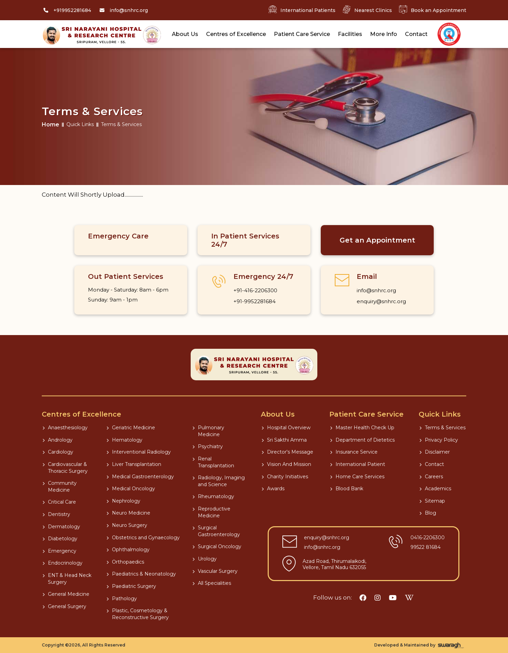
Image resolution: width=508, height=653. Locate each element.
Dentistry (56, 514)
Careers (431, 476)
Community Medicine (59, 486)
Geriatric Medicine (130, 427)
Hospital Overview (286, 427)
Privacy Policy (438, 440)
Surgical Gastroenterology (216, 531)
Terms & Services (442, 427)
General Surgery (64, 606)
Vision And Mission (286, 464)
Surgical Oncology (216, 546)
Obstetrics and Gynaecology (143, 537)
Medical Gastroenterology (140, 476)
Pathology (121, 598)
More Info (383, 34)
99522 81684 (425, 547)
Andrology (57, 440)
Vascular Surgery (215, 571)
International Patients (301, 10)
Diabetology (59, 538)
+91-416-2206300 (255, 290)
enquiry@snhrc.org (381, 301)
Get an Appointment (377, 240)
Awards (273, 488)
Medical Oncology (130, 488)
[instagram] (377, 598)
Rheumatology (213, 496)
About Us (185, 34)
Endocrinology (62, 563)
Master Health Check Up (362, 427)
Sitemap (432, 501)
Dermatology (61, 526)
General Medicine (65, 594)
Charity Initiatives (285, 476)
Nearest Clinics (367, 10)
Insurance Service (354, 452)
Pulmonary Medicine (208, 431)
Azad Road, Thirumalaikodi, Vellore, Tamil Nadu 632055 (334, 564)
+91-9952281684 (254, 301)
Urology (204, 559)
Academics (435, 488)
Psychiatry (207, 446)
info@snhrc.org (376, 290)
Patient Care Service (302, 34)
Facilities (350, 34)
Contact (416, 34)
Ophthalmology (128, 549)
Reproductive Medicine (211, 512)
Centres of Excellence (236, 34)
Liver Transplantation (133, 464)
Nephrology (123, 501)
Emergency (59, 551)
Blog (427, 513)
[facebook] (363, 598)
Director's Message (287, 452)
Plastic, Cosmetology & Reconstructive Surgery (137, 613)
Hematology (124, 440)
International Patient (357, 464)
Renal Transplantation (213, 462)
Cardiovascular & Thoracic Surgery (65, 467)
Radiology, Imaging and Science (218, 481)
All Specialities (211, 583)
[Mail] (123, 10)
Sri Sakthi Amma (284, 440)
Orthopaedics (125, 562)
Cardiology (57, 452)
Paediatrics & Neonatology (141, 574)
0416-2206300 (427, 537)
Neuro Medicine (128, 513)
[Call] (66, 10)
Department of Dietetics (362, 440)
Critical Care (59, 502)
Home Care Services (357, 476)
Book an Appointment (432, 10)
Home (50, 124)
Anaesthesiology (65, 427)
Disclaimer (434, 452)
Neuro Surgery (126, 525)
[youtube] (392, 598)
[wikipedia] (409, 598)
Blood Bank (346, 488)
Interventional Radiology (138, 452)
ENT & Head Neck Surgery (66, 578)
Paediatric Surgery (131, 586)
